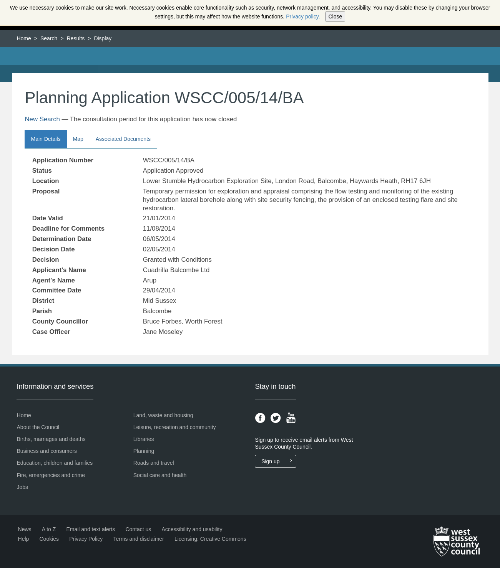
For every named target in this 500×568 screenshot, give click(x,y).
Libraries (143, 439)
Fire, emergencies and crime (51, 475)
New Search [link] (42, 119)
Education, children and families (55, 463)
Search (48, 38)
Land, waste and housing (163, 415)
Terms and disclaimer (138, 539)
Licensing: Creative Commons (210, 539)
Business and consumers (47, 451)
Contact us (138, 529)
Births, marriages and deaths (51, 439)
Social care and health (160, 475)
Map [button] (78, 139)
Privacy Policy (86, 539)
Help (23, 539)
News (25, 529)
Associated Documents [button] (123, 139)
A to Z (49, 529)
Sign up (278, 461)
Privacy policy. (303, 16)
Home (24, 38)
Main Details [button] (45, 139)
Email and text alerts (90, 529)
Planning (143, 451)
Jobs (22, 487)
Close (335, 16)
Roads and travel (153, 463)
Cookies (49, 539)
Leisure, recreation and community (174, 427)
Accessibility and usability (191, 529)
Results (76, 38)
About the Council (38, 427)
